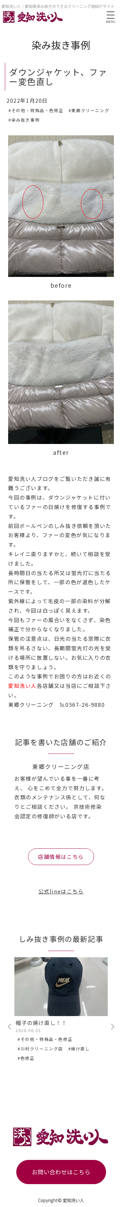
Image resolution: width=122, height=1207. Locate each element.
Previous (10, 1027)
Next (112, 1027)
